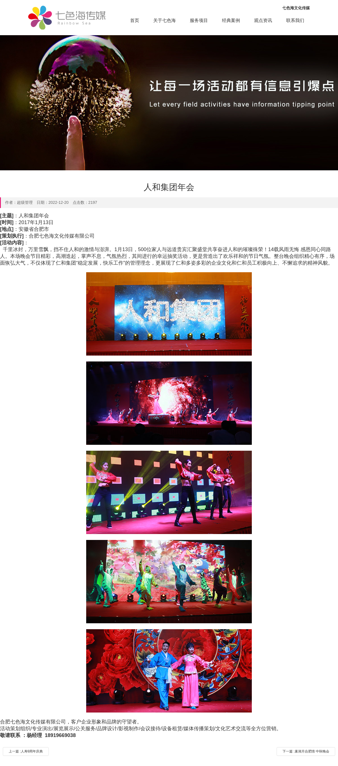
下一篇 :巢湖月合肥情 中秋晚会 (306, 751)
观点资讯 (263, 20)
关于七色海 (164, 20)
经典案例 (231, 20)
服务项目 (199, 20)
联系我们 (295, 20)
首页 (134, 20)
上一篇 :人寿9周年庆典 (26, 751)
